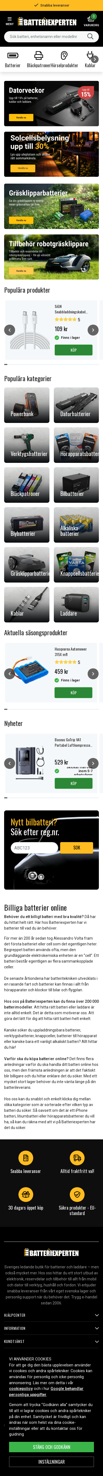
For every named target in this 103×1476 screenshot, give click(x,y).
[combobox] (51, 36)
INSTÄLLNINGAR (51, 1462)
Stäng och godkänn (51, 1447)
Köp (74, 350)
